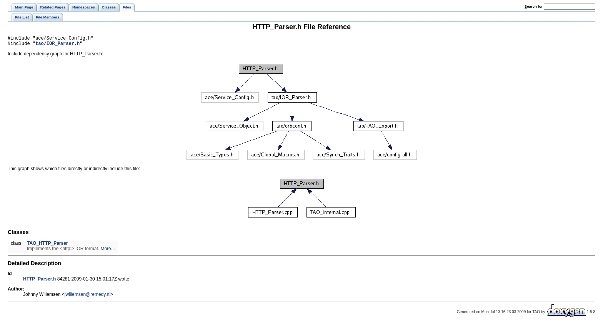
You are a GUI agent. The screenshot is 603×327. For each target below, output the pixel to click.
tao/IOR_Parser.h (57, 45)
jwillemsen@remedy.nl (87, 296)
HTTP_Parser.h (39, 281)
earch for (533, 6)
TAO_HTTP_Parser (47, 245)
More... (107, 251)
